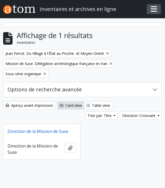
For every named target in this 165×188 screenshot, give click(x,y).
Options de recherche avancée (45, 89)
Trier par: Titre (100, 115)
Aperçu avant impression (29, 105)
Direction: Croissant (139, 115)
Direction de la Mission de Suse (38, 131)
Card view (71, 105)
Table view (98, 105)
